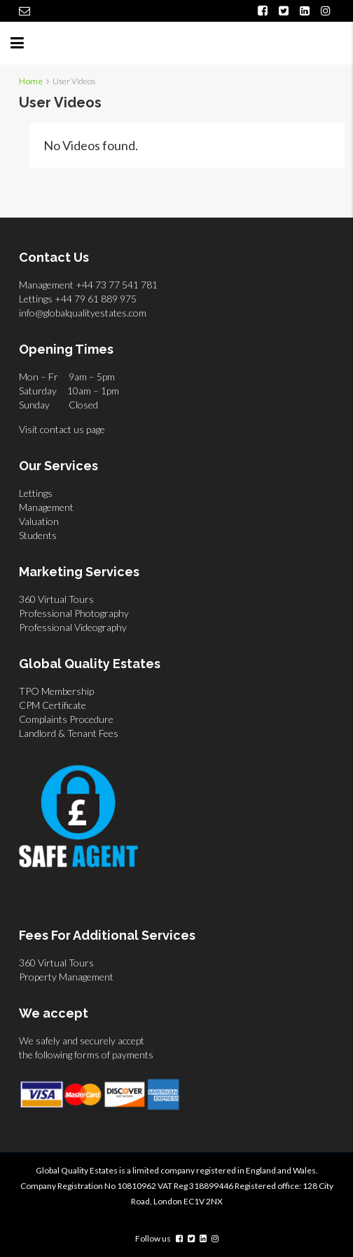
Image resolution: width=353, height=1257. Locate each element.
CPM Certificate (52, 705)
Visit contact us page (62, 429)
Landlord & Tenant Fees (68, 733)
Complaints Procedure (66, 719)
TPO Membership (56, 691)
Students (38, 535)
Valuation (39, 521)
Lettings (36, 493)
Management (46, 507)
